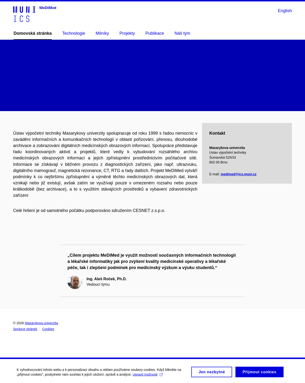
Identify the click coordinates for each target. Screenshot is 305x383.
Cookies (48, 329)
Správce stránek (25, 329)
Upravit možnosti (148, 376)
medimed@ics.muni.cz (239, 174)
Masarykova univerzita (41, 323)
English (285, 10)
